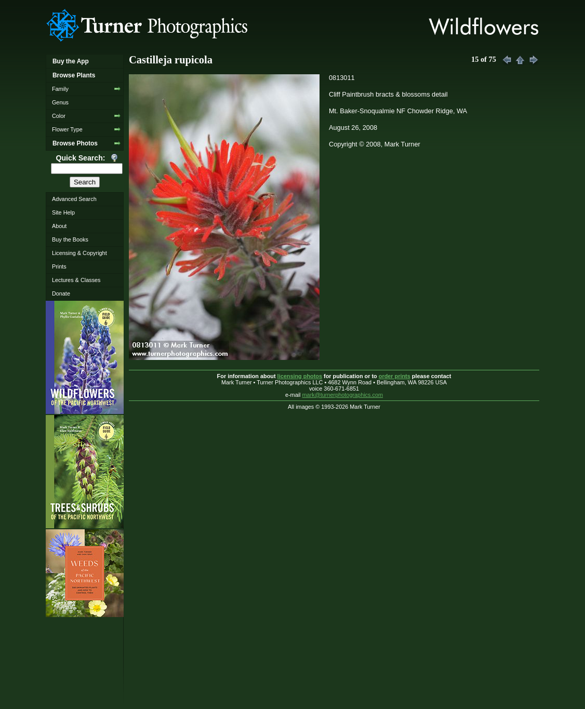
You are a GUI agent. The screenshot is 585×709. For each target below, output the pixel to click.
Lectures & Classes (76, 280)
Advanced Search (74, 199)
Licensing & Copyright (79, 253)
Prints (59, 266)
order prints (394, 376)
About (59, 226)
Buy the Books (70, 239)
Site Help (63, 212)
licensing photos (299, 376)
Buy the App (70, 61)
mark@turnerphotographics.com (342, 395)
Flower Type (67, 129)
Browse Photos (75, 143)
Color (58, 116)
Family (60, 89)
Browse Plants (73, 75)
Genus (60, 102)
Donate (61, 293)
